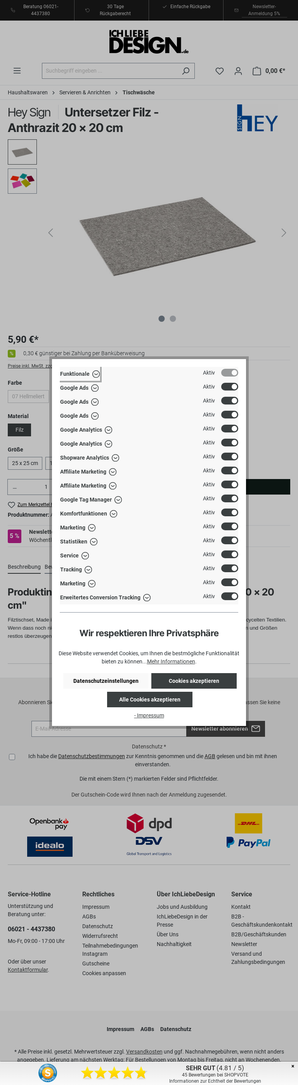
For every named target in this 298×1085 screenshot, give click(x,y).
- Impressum (149, 715)
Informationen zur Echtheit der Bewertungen (215, 1081)
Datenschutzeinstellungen (106, 681)
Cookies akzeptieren (194, 681)
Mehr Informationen (171, 661)
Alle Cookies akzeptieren (149, 699)
